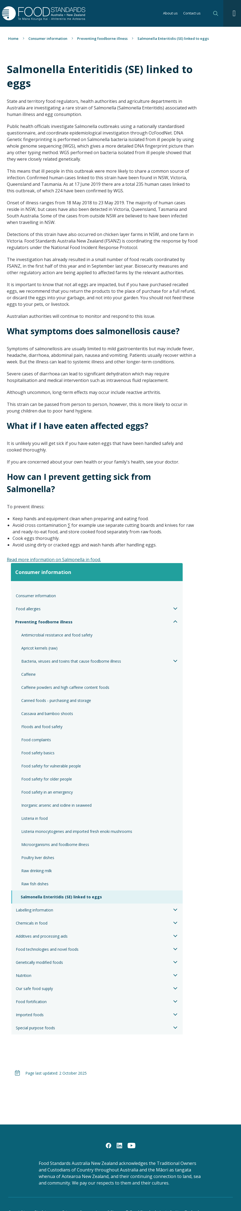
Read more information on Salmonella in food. (54, 560)
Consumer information (47, 38)
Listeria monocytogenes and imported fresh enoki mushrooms (77, 831)
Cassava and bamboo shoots (47, 713)
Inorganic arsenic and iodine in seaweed (56, 805)
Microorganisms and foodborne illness (55, 844)
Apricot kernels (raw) (39, 648)
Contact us (192, 13)
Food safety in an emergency (47, 792)
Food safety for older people (46, 779)
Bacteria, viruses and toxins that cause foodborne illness (71, 661)
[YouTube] (131, 1145)
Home (13, 38)
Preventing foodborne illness (102, 38)
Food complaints (36, 739)
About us (170, 13)
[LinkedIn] (119, 1145)
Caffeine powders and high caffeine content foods (65, 687)
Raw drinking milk (36, 870)
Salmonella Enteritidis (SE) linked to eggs (61, 896)
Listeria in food (34, 818)
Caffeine (28, 674)
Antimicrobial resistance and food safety (56, 635)
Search (215, 13)
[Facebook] (108, 1145)
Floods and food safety (41, 726)
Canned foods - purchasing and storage (56, 700)
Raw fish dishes (35, 883)
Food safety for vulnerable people (51, 766)
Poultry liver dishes (37, 857)
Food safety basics (38, 752)
